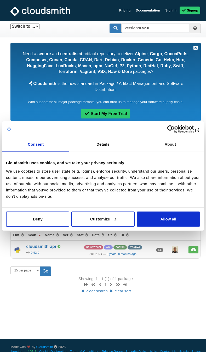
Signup (190, 10)
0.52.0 (35, 252)
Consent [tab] (36, 144)
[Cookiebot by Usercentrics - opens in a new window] (177, 129)
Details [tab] (103, 144)
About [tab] (170, 144)
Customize (103, 219)
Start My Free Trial (105, 113)
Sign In (170, 10)
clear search (95, 291)
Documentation (148, 10)
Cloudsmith (44, 347)
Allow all (168, 219)
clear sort (120, 291)
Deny (38, 219)
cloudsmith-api (41, 246)
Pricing (124, 10)
